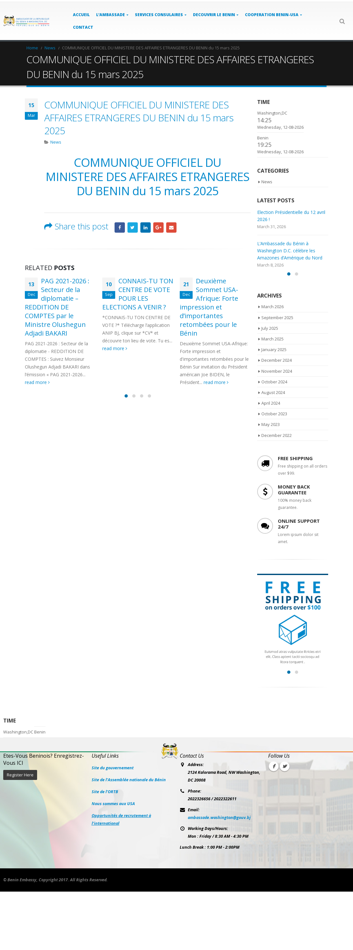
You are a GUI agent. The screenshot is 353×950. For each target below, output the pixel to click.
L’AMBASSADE (110, 14)
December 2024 (276, 419)
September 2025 (277, 376)
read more (37, 382)
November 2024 (276, 429)
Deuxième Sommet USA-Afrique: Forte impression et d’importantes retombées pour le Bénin (209, 307)
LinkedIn (145, 227)
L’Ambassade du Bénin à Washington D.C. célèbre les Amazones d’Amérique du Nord (289, 250)
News (55, 142)
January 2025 (274, 408)
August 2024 (273, 451)
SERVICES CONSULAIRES (159, 14)
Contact (83, 27)
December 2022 (276, 494)
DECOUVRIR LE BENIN (214, 14)
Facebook (120, 227)
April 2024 (270, 462)
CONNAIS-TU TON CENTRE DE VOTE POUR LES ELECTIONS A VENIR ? (137, 294)
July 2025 (269, 386)
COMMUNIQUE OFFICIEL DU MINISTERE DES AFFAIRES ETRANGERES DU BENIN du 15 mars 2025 (147, 177)
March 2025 (272, 397)
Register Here (20, 833)
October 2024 (274, 440)
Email (171, 227)
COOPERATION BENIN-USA (271, 14)
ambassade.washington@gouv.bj (219, 876)
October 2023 (274, 472)
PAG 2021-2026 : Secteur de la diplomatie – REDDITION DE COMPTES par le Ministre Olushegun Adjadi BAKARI (57, 307)
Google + (158, 227)
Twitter (132, 227)
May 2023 (270, 483)
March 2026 (272, 365)
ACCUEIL (81, 14)
